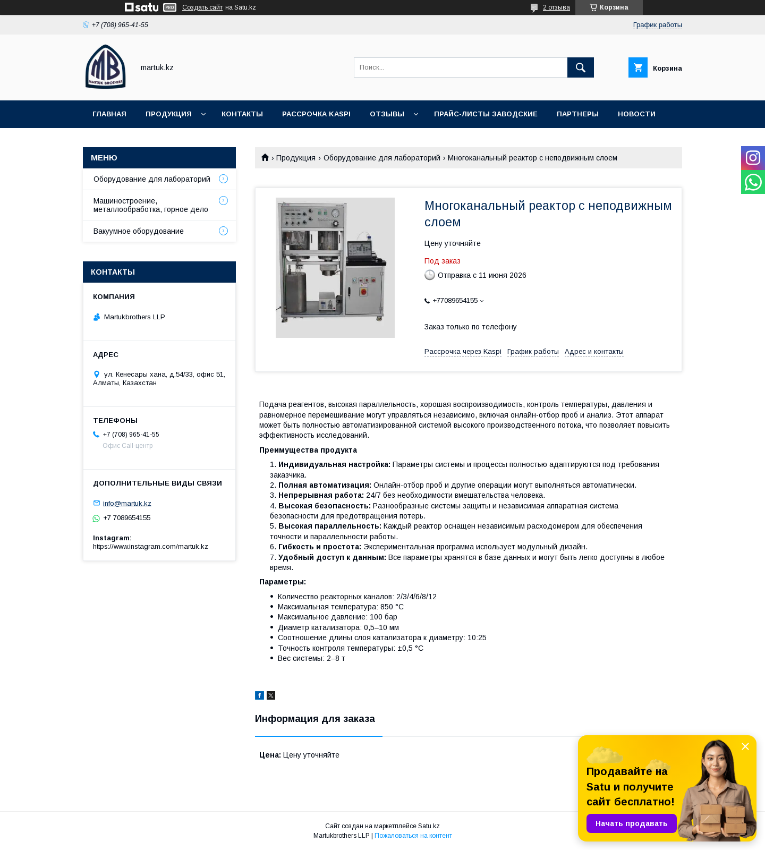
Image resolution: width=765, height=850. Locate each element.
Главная (109, 114)
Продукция (169, 114)
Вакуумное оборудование (139, 231)
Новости (637, 114)
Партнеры (578, 114)
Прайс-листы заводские (486, 114)
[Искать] (580, 67)
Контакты (242, 114)
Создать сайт (202, 7)
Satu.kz (429, 826)
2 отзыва (556, 7)
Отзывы (387, 114)
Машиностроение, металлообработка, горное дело (151, 205)
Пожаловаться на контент (413, 835)
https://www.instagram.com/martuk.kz (150, 546)
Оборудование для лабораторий (382, 158)
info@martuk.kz (127, 503)
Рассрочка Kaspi (316, 114)
